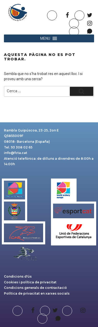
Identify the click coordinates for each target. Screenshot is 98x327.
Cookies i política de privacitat (30, 282)
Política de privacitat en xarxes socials (37, 293)
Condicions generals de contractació (35, 288)
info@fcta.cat (15, 153)
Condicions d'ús (18, 276)
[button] (45, 38)
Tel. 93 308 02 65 (18, 147)
